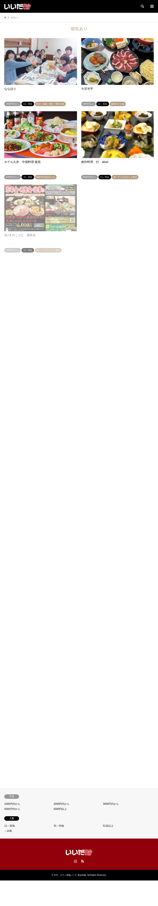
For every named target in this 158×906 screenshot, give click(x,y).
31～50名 (59, 825)
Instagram (75, 861)
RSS (82, 861)
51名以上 (108, 825)
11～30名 (9, 825)
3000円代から (111, 803)
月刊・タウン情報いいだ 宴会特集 (70, 875)
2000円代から (62, 803)
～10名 (8, 830)
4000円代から (12, 809)
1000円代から (12, 803)
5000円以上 (60, 809)
